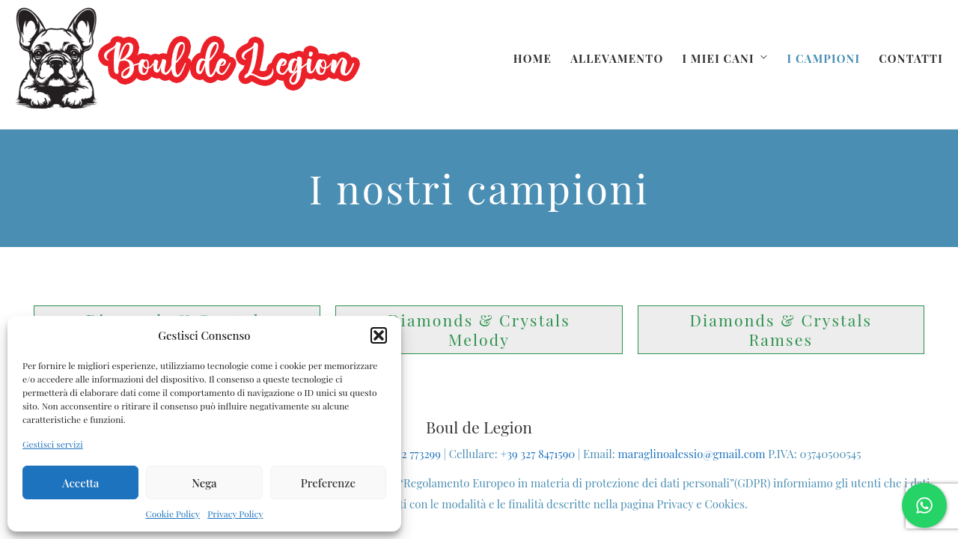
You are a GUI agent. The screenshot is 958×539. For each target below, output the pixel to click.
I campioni (823, 58)
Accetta (81, 482)
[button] (378, 335)
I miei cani (718, 58)
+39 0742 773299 (403, 453)
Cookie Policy (172, 514)
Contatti (911, 58)
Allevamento (616, 58)
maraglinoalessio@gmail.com (691, 453)
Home (532, 58)
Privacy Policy (235, 514)
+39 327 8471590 (537, 453)
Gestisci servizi (52, 444)
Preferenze (328, 482)
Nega (204, 482)
